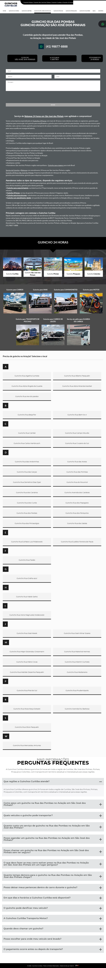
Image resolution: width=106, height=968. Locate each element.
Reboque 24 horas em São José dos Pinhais (44, 116)
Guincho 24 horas (13, 193)
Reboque (24, 170)
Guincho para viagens (55, 165)
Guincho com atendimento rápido (19, 198)
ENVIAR (53, 105)
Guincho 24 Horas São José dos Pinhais (20, 173)
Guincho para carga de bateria (17, 188)
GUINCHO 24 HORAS (53, 242)
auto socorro (25, 148)
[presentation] (53, 97)
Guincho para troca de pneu (17, 195)
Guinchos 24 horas (39, 121)
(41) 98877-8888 (97, 2)
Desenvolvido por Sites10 (69, 966)
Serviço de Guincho (12, 170)
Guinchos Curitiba (18, 133)
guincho (16, 148)
